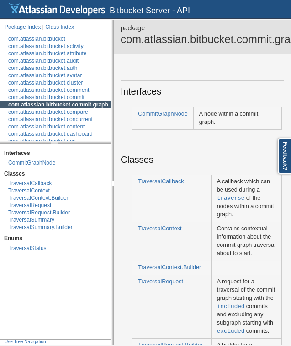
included (230, 306)
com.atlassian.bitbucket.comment (48, 90)
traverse (230, 198)
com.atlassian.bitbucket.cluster (45, 83)
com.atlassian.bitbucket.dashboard (50, 134)
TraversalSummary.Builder (40, 227)
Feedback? (285, 156)
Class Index (59, 27)
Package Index (23, 27)
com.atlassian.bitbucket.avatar (45, 75)
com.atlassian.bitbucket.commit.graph (58, 104)
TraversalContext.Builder (38, 198)
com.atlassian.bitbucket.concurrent (50, 119)
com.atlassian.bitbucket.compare (48, 112)
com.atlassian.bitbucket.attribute (47, 53)
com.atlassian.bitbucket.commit (46, 97)
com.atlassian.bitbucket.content (46, 126)
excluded (230, 331)
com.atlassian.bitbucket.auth (42, 68)
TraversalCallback (30, 183)
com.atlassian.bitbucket (36, 39)
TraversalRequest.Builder (39, 212)
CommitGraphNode (31, 163)
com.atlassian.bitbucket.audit (43, 61)
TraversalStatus (27, 248)
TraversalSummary (31, 220)
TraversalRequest (29, 205)
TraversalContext (29, 190)
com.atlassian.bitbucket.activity (46, 46)
